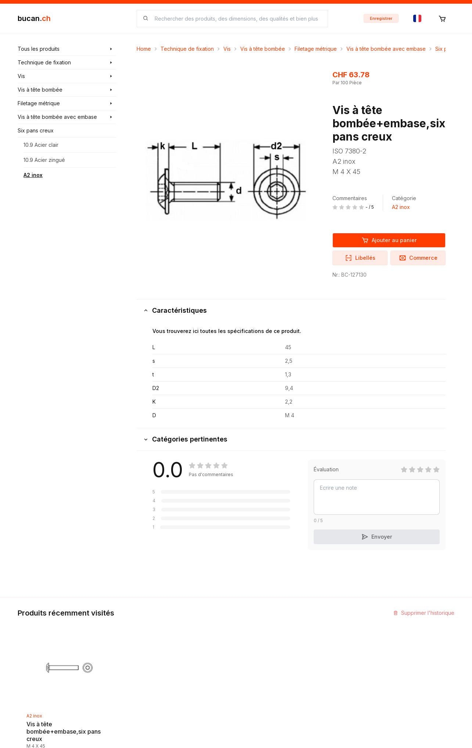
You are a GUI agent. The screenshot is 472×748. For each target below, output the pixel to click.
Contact (251, 627)
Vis (227, 49)
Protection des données (271, 701)
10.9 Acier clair (41, 145)
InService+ (330, 638)
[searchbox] (237, 18)
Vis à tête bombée (262, 49)
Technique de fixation (187, 49)
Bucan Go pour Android (345, 677)
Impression (255, 641)
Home (144, 49)
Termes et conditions (267, 667)
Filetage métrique (316, 49)
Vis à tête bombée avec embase (386, 49)
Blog (172, 641)
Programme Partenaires (345, 651)
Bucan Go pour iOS (340, 664)
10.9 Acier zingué (44, 160)
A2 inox (33, 175)
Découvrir (179, 627)
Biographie (255, 654)
